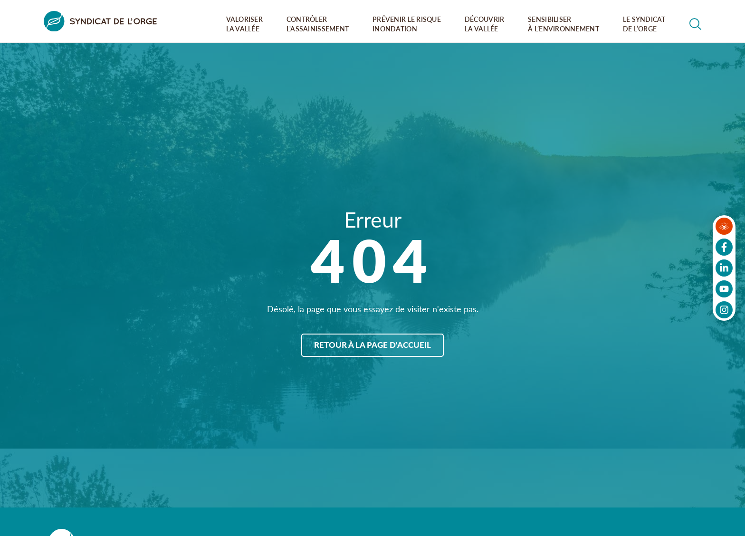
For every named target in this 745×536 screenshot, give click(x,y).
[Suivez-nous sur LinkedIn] (724, 268)
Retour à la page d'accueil (372, 344)
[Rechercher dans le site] (695, 24)
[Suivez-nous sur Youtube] (724, 288)
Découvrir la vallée (485, 24)
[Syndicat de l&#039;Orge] (100, 21)
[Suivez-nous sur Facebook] (724, 247)
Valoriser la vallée (244, 24)
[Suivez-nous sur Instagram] (724, 309)
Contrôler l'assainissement (318, 24)
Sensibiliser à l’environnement (563, 24)
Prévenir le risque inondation (406, 24)
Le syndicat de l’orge (644, 24)
